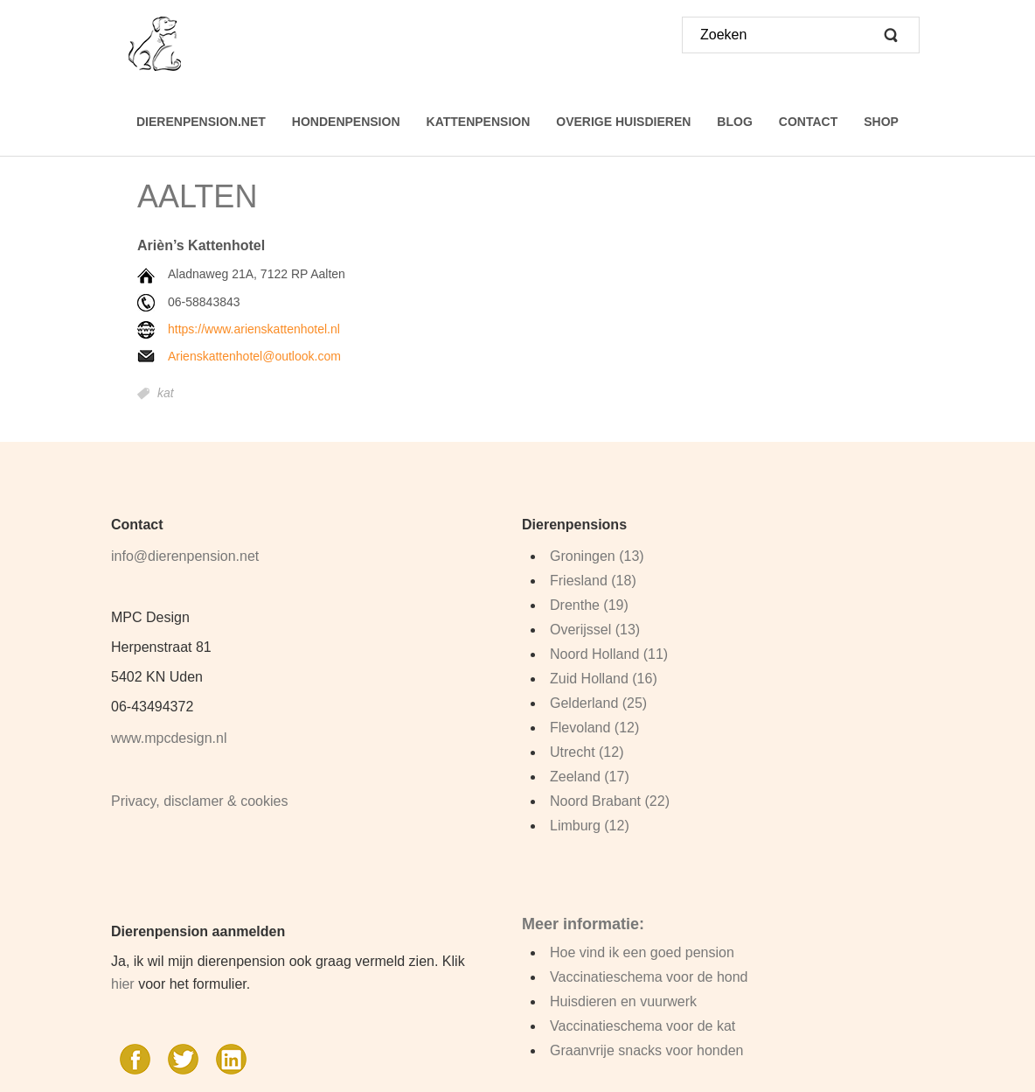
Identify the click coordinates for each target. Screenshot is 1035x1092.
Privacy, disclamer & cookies (199, 801)
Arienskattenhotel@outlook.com (254, 356)
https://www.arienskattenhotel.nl (254, 329)
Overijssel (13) (595, 629)
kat (165, 394)
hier (123, 983)
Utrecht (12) (586, 752)
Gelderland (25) (598, 703)
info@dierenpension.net (185, 556)
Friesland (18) (593, 580)
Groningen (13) (597, 556)
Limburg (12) (589, 825)
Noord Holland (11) (609, 654)
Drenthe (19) (589, 605)
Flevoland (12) (594, 727)
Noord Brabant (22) (610, 801)
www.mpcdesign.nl (169, 738)
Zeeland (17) (589, 776)
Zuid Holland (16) (603, 678)
